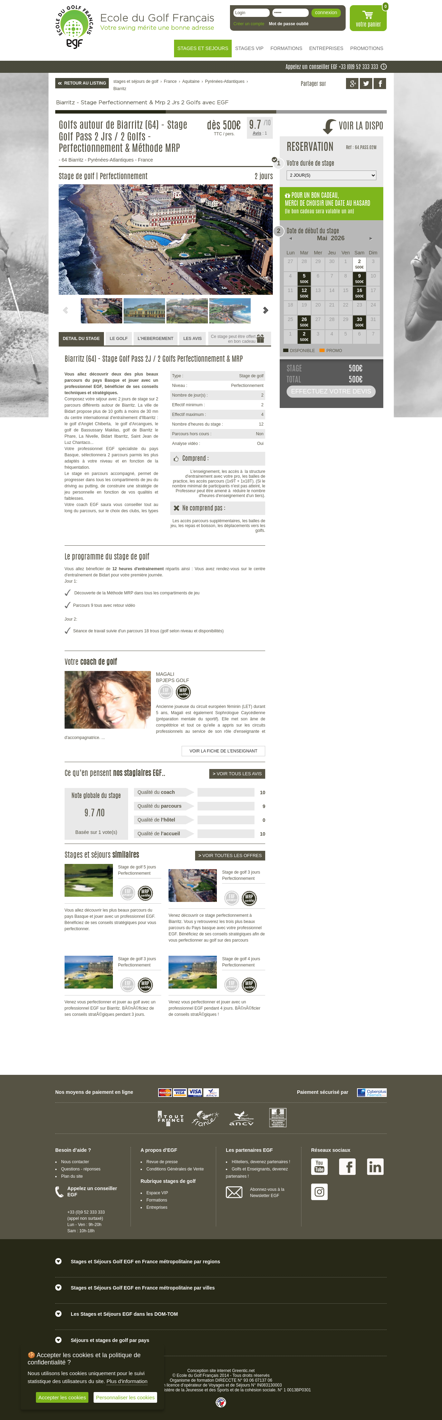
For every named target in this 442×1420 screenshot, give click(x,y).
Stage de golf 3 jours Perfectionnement (241, 875)
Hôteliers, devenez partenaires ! (261, 1161)
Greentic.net (243, 1370)
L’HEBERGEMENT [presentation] (155, 338)
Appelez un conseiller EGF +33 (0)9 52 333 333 (332, 67)
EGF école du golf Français (74, 27)
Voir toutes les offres (230, 855)
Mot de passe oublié (289, 23)
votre (368, 25)
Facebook (347, 1166)
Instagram (319, 1192)
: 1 (260, 133)
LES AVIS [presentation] (192, 338)
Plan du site (72, 1176)
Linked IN (375, 1166)
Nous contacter (75, 1161)
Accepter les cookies (62, 1397)
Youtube (319, 1166)
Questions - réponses (80, 1169)
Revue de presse (162, 1161)
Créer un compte (248, 23)
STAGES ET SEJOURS (202, 48)
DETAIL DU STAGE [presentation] (81, 338)
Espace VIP (157, 1192)
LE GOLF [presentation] (119, 338)
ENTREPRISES (326, 48)
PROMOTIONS (366, 48)
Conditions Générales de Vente (175, 1169)
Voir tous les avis (237, 773)
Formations (156, 1200)
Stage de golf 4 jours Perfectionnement (241, 961)
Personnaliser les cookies (125, 1397)
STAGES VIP (249, 48)
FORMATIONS (286, 48)
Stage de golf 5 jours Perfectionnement (137, 870)
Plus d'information (126, 1381)
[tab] (81, 339)
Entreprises (156, 1207)
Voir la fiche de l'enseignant (223, 751)
